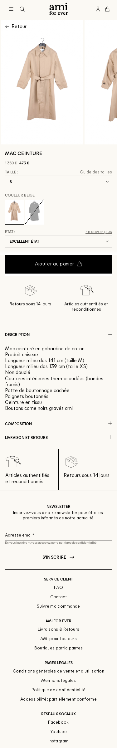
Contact (58, 597)
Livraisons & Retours (59, 629)
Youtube (58, 732)
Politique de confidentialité (59, 690)
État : (10, 232)
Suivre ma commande (58, 606)
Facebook (58, 722)
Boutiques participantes (58, 648)
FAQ (58, 587)
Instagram (58, 741)
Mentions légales (58, 680)
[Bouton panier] (107, 9)
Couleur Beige (20, 195)
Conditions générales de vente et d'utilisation (58, 671)
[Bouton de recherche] (22, 9)
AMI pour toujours (58, 639)
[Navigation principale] (11, 9)
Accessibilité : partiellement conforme (58, 699)
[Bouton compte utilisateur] (98, 9)
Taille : (11, 172)
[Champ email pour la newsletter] (58, 534)
